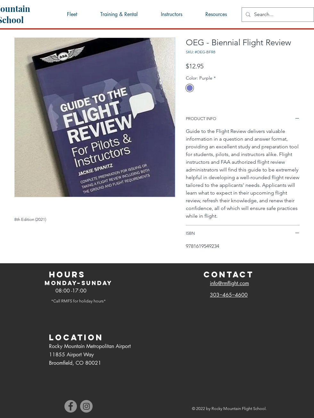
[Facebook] (70, 406)
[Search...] (277, 15)
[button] (215, 14)
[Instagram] (86, 406)
